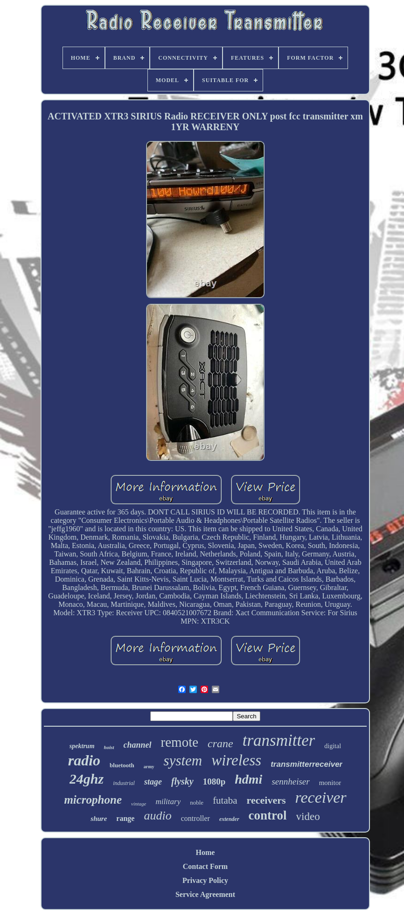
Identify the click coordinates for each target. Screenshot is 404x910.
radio (84, 760)
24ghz (87, 778)
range (125, 818)
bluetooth (122, 765)
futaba (225, 800)
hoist (109, 747)
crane (220, 743)
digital (332, 746)
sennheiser (290, 781)
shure (99, 818)
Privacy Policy (205, 880)
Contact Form (205, 866)
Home (205, 852)
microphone (93, 799)
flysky (182, 781)
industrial (124, 783)
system (183, 760)
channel (138, 745)
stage (153, 781)
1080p (214, 781)
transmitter (279, 740)
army (149, 766)
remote (180, 742)
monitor (330, 782)
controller (195, 818)
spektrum (82, 746)
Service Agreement (205, 894)
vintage (138, 803)
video (308, 816)
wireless (236, 760)
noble (196, 802)
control (268, 815)
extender (229, 819)
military (168, 801)
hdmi (248, 779)
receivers (266, 800)
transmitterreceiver (306, 764)
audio (157, 815)
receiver (320, 797)
